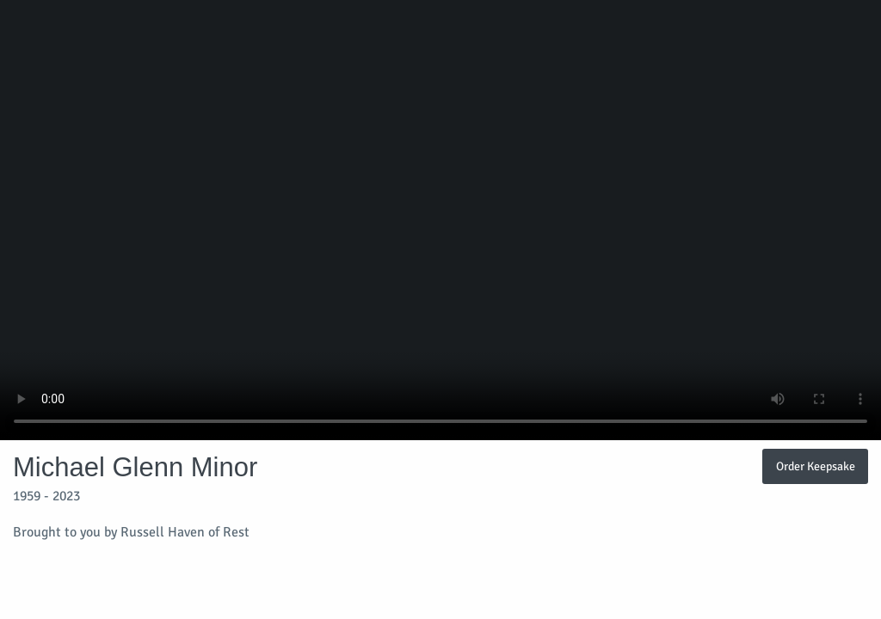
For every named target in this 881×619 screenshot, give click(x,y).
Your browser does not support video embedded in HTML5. (440, 220)
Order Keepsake (815, 466)
